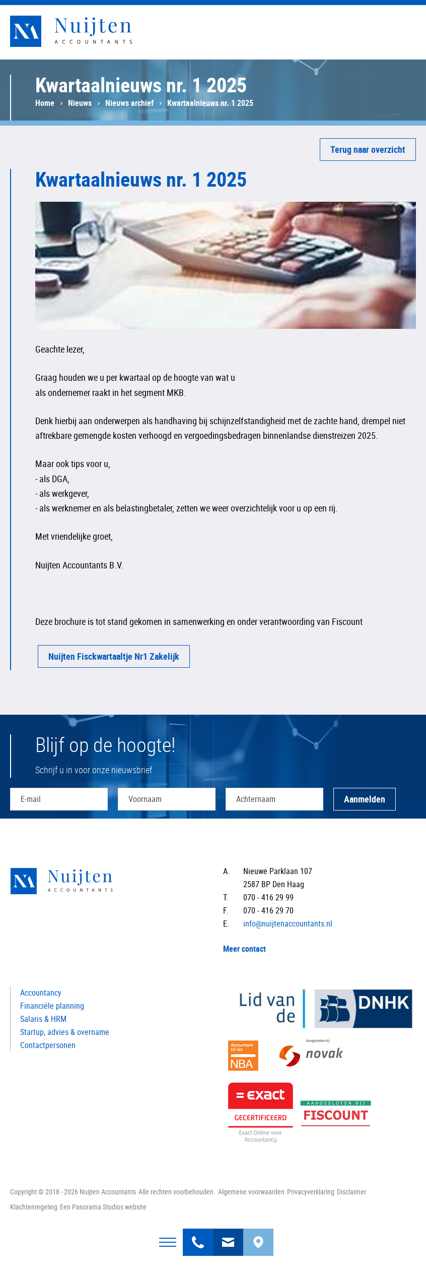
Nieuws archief (129, 102)
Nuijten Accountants (90, 31)
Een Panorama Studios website (103, 1206)
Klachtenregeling (33, 1206)
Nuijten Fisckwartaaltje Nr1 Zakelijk (113, 656)
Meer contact (244, 948)
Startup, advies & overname (64, 1031)
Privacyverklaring (310, 1191)
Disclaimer (351, 1191)
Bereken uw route (258, 1236)
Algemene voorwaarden (251, 1191)
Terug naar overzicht (367, 149)
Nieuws (80, 102)
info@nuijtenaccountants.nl (228, 1236)
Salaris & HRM (43, 1018)
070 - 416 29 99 (198, 1236)
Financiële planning (52, 1005)
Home (44, 102)
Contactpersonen (48, 1045)
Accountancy (40, 992)
